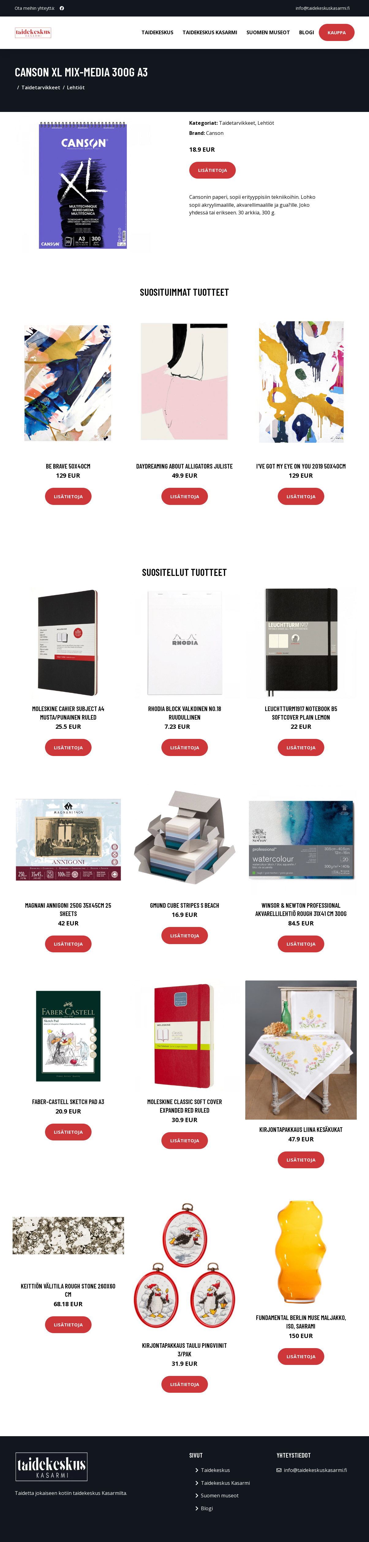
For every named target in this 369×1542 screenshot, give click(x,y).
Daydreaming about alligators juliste (184, 466)
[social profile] (61, 8)
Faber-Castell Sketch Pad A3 (68, 1101)
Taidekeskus (157, 32)
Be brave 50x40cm (68, 466)
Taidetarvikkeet (40, 87)
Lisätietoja (212, 170)
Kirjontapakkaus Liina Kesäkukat (301, 1129)
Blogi (306, 32)
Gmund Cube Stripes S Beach (184, 905)
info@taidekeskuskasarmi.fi (323, 8)
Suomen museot (268, 32)
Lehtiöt (76, 87)
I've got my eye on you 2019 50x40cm (301, 466)
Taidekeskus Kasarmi (210, 32)
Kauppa (337, 32)
